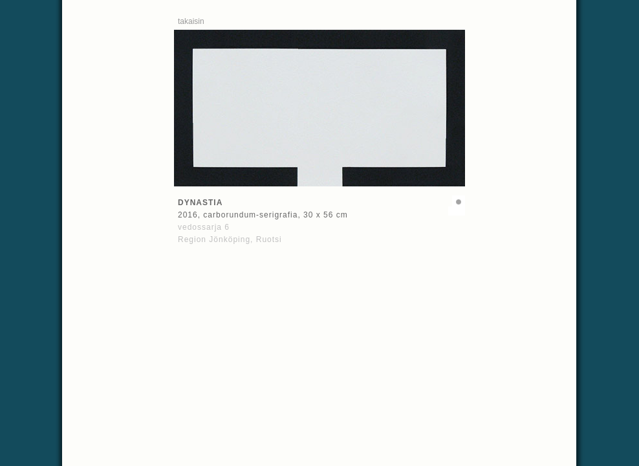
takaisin (191, 21)
